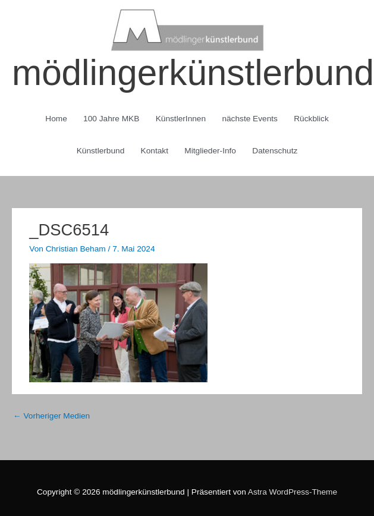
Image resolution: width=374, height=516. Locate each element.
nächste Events (249, 118)
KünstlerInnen (181, 118)
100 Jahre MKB (111, 118)
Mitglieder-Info (210, 150)
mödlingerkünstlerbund (193, 73)
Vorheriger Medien (51, 415)
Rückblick (311, 118)
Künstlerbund (101, 150)
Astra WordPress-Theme (292, 491)
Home (56, 118)
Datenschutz (274, 150)
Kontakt (154, 150)
